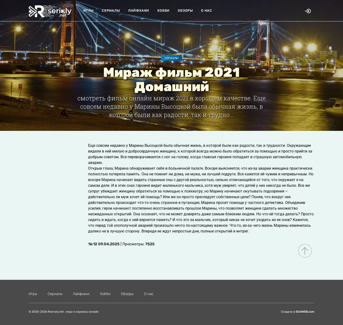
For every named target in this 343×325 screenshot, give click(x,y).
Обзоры (185, 11)
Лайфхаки (138, 11)
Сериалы (111, 11)
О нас (206, 11)
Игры (88, 11)
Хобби (163, 11)
